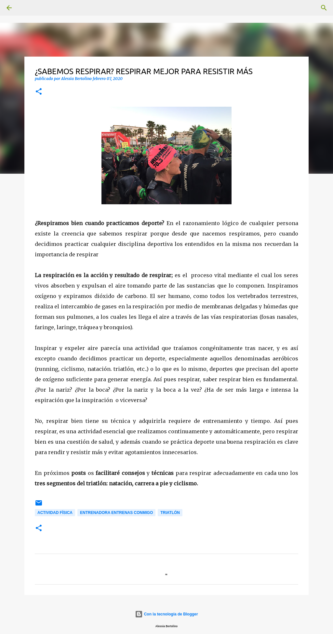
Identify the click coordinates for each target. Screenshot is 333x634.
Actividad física (55, 512)
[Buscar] (27, 8)
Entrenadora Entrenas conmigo (116, 512)
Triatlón (170, 512)
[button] (39, 92)
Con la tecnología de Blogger (166, 614)
